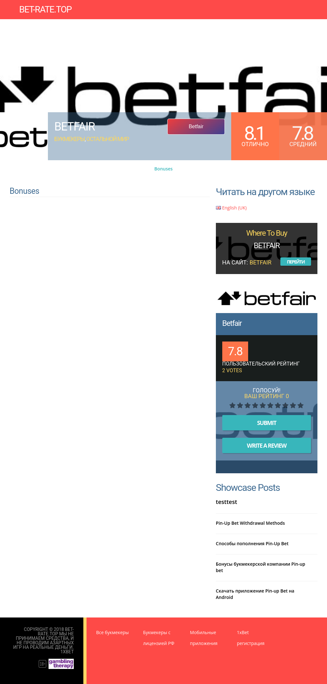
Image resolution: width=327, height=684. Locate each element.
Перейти (296, 262)
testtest (226, 502)
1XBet (67, 651)
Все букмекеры (112, 632)
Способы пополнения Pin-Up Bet (252, 543)
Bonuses (163, 169)
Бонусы (221, 23)
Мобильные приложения (167, 23)
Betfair (231, 323)
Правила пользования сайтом (104, 28)
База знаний (286, 23)
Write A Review (266, 445)
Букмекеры (49, 23)
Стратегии (250, 23)
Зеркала (81, 23)
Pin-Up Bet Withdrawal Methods (250, 523)
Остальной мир (107, 139)
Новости (46, 28)
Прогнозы (116, 23)
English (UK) (231, 208)
